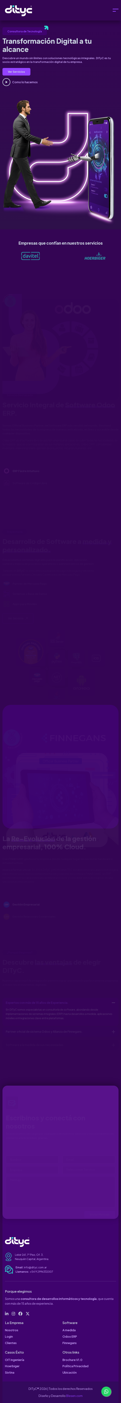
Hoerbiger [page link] (12, 1366)
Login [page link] (9, 1336)
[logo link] (40, 255)
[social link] (6, 1313)
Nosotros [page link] (11, 1330)
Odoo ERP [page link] (69, 1336)
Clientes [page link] (11, 1343)
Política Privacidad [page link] (75, 1366)
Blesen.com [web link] (74, 1396)
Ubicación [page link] (69, 1372)
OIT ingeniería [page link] (14, 1360)
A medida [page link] (69, 1330)
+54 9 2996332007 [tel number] (41, 1271)
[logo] (21, 10)
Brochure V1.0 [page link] (72, 1360)
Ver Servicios (16, 71)
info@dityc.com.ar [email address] (35, 1267)
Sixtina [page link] (9, 1372)
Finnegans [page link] (69, 1343)
